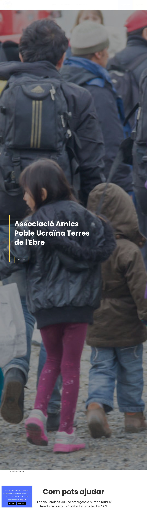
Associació (65, 5)
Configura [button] (21, 503)
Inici (54, 5)
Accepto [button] (12, 503)
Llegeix (23, 500)
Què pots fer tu (82, 5)
